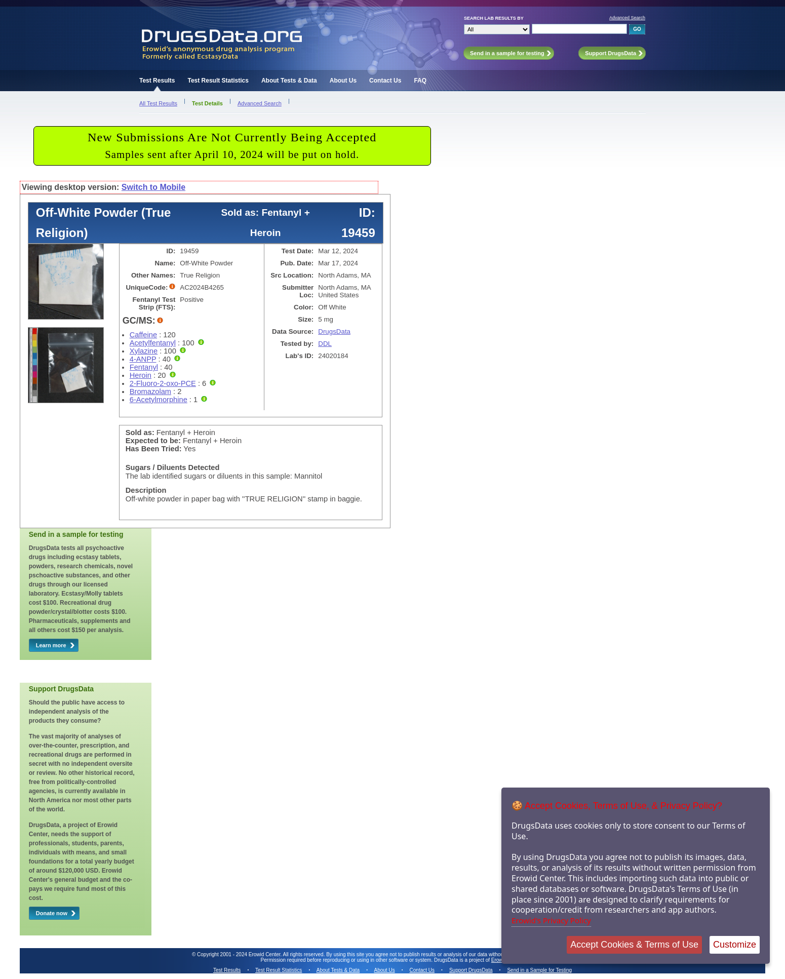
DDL (325, 343)
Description (146, 490)
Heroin (140, 375)
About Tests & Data (289, 80)
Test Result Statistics (217, 80)
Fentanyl (144, 367)
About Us (343, 80)
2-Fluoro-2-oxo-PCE (163, 383)
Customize (734, 944)
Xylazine (144, 351)
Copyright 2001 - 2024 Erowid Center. (239, 954)
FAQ (420, 80)
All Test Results (158, 103)
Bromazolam (150, 391)
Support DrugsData (471, 970)
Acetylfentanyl (153, 343)
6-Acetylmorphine (158, 400)
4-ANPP (143, 359)
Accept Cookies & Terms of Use (634, 944)
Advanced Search (627, 17)
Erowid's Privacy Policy (551, 920)
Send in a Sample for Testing (539, 970)
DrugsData (334, 331)
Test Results (157, 80)
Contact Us (385, 80)
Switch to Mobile (153, 187)
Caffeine (143, 335)
